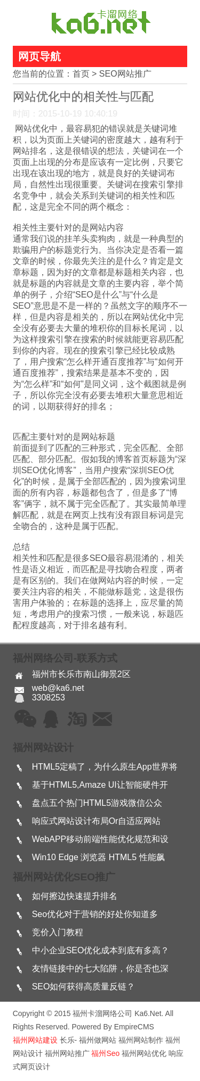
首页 (81, 73)
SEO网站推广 (125, 73)
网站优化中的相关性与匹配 (83, 96)
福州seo (105, 1053)
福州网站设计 (43, 747)
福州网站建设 (35, 1040)
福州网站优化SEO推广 (64, 876)
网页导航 (39, 56)
